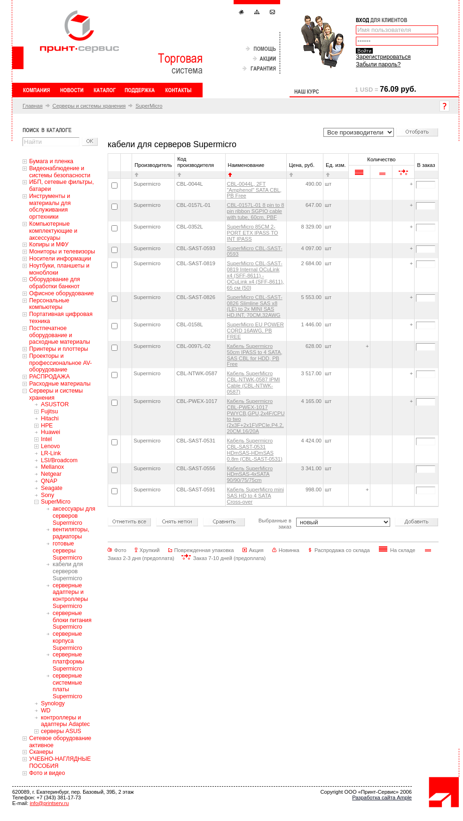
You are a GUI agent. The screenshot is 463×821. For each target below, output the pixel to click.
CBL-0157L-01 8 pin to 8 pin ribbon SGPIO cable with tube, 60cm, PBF (255, 211)
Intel (46, 439)
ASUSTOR (55, 404)
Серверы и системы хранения (89, 106)
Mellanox (52, 467)
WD (46, 710)
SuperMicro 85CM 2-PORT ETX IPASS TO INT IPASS (252, 233)
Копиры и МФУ (49, 244)
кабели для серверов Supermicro (68, 571)
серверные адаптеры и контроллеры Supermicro (70, 595)
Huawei (50, 432)
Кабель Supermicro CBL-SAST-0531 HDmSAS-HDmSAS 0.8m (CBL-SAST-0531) (255, 450)
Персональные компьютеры (49, 304)
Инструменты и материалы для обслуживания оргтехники (50, 206)
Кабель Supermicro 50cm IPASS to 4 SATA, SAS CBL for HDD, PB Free (255, 355)
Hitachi (50, 418)
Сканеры (41, 752)
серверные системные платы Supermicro (67, 686)
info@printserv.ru (49, 803)
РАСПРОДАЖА (49, 376)
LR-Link (51, 453)
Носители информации (60, 258)
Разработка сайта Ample (382, 797)
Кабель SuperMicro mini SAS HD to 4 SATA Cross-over (255, 496)
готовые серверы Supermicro (67, 550)
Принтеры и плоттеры (58, 349)
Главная (33, 106)
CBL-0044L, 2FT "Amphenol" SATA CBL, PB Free (254, 190)
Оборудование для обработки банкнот (54, 283)
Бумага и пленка (51, 161)
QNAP (49, 481)
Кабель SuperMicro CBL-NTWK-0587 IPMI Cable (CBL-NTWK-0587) (253, 383)
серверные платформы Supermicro (68, 661)
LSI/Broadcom (59, 460)
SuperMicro (148, 106)
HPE (47, 425)
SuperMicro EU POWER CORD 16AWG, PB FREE (255, 330)
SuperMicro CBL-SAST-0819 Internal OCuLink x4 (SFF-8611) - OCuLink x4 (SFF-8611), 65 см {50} (255, 276)
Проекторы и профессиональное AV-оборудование (60, 363)
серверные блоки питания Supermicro (72, 620)
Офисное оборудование (61, 293)
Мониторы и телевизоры (62, 251)
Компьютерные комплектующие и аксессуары (53, 231)
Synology (53, 703)
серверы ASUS (61, 731)
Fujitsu (49, 411)
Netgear (51, 474)
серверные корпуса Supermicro (67, 641)
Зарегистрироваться (383, 57)
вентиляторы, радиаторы (71, 533)
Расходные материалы (60, 383)
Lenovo (50, 446)
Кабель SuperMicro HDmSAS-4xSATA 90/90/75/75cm (250, 474)
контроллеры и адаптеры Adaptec (65, 721)
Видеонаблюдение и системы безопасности (59, 172)
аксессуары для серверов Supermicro (74, 515)
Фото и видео (47, 773)
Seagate (52, 488)
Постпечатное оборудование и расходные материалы (59, 335)
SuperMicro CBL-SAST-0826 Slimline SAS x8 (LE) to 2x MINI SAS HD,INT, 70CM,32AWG (255, 306)
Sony (47, 495)
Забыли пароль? (378, 64)
